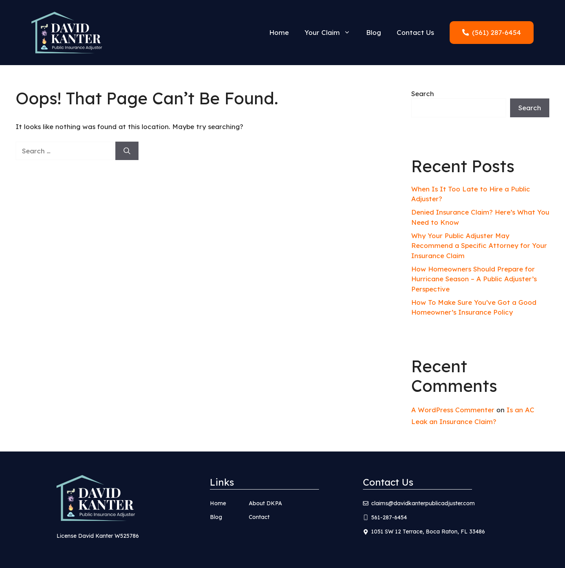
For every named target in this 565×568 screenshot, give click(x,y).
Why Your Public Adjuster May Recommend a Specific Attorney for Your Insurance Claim (479, 245)
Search (422, 93)
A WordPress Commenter (452, 410)
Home (279, 32)
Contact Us (415, 32)
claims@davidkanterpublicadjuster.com (423, 503)
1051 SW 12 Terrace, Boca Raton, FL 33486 (428, 531)
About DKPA (265, 503)
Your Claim (331, 32)
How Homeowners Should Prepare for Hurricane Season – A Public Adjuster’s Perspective (474, 279)
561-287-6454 (389, 517)
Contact (259, 517)
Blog (373, 32)
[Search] (127, 151)
